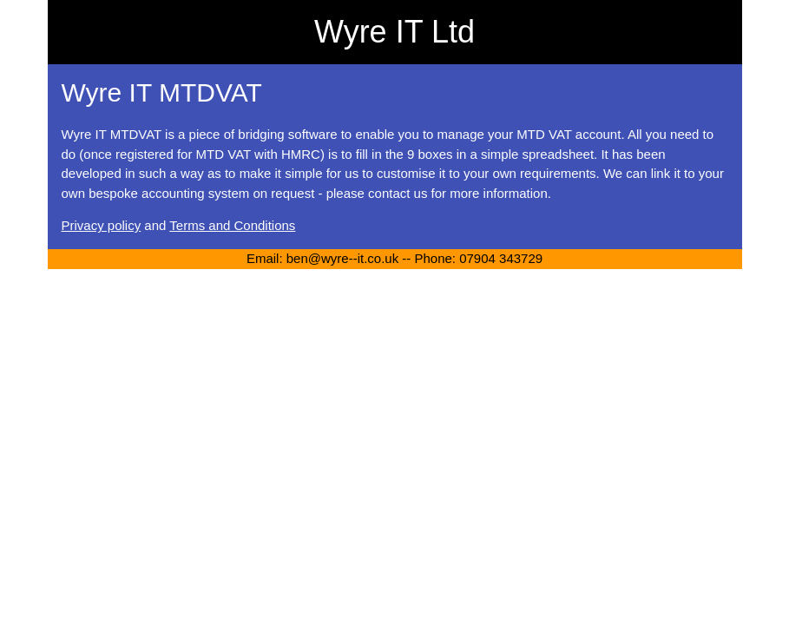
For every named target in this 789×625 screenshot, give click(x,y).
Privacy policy (101, 225)
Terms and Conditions (232, 225)
